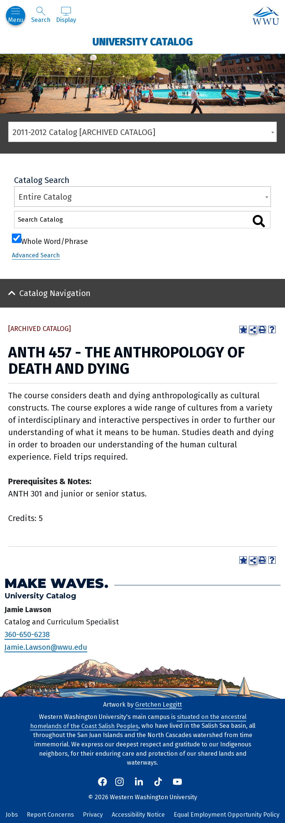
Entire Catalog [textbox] (45, 197)
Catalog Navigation (55, 293)
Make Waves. (56, 583)
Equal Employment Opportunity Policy (226, 814)
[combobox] (142, 132)
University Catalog (142, 41)
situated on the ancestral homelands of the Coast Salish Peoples (138, 721)
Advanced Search (36, 255)
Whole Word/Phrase (54, 240)
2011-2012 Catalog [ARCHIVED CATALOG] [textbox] (84, 132)
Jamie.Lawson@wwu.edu (45, 647)
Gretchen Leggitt (158, 704)
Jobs (12, 814)
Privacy (93, 814)
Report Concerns (50, 814)
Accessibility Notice (138, 814)
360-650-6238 (27, 634)
